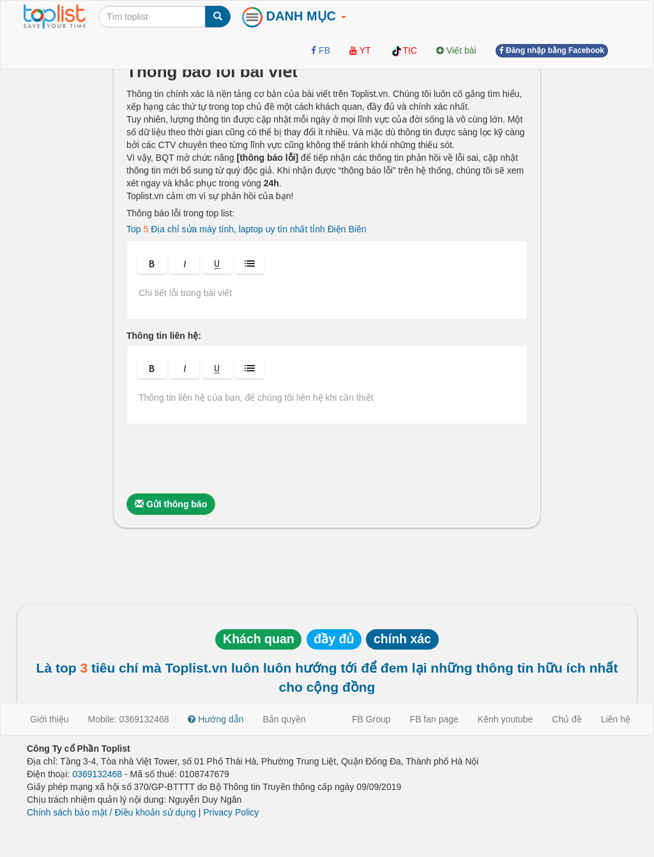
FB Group (371, 719)
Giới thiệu (49, 719)
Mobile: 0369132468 (128, 719)
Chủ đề (567, 719)
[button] (152, 263)
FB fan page (434, 719)
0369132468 (97, 774)
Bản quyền (284, 719)
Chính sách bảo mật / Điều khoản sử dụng (111, 812)
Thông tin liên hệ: (163, 336)
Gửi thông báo (171, 504)
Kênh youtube (505, 719)
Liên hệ (615, 719)
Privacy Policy (231, 812)
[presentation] (223, 459)
